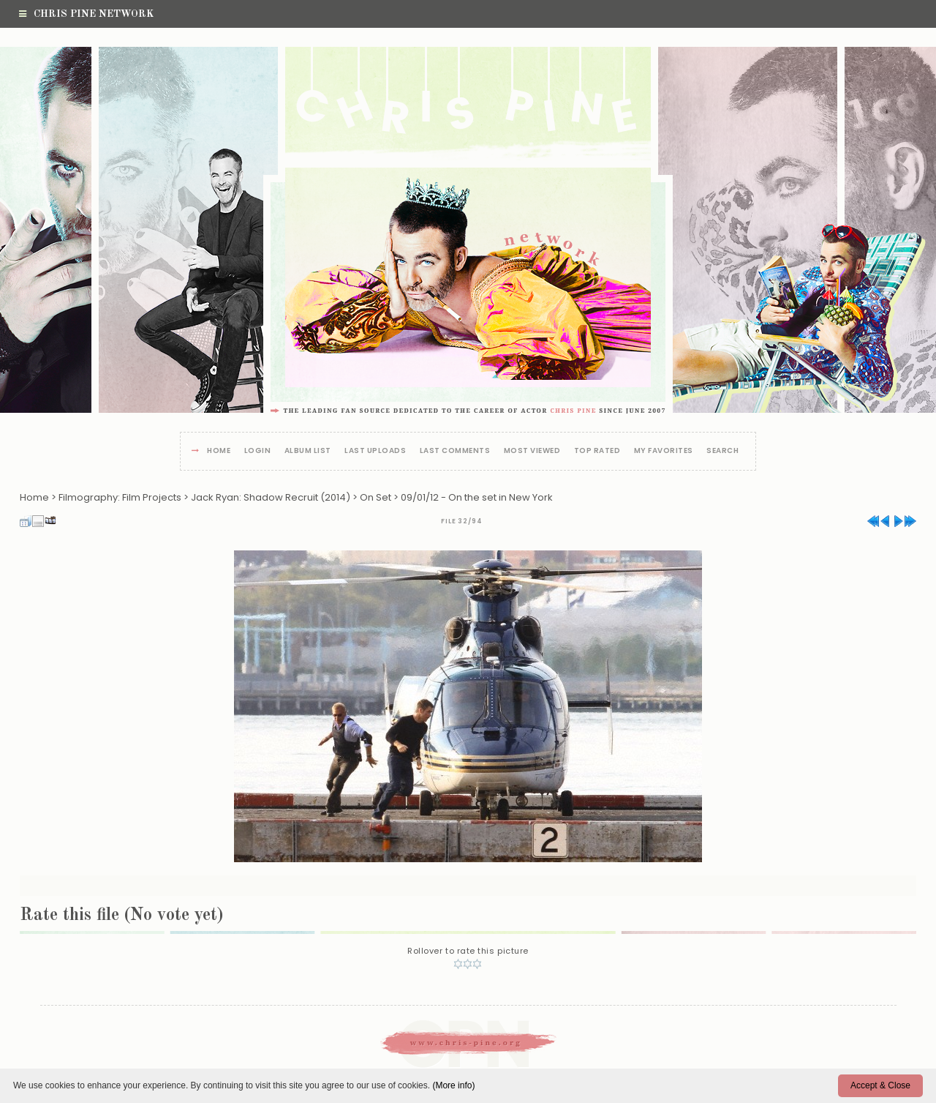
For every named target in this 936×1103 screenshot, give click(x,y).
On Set (375, 497)
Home (218, 451)
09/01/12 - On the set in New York (477, 497)
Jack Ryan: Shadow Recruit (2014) (270, 497)
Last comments (455, 451)
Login (257, 451)
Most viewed (532, 451)
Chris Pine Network (86, 14)
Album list (307, 451)
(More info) (453, 1085)
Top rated (597, 451)
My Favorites (663, 451)
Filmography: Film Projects (119, 497)
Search (722, 451)
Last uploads (375, 451)
